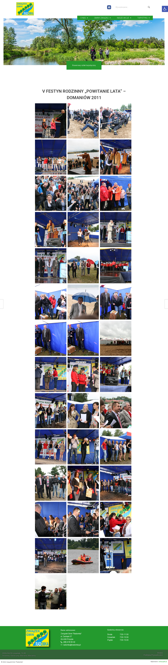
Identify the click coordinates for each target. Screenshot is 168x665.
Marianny (32, 655)
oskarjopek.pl (162, 661)
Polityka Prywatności (153, 655)
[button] (165, 9)
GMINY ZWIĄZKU (102, 18)
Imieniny (6, 655)
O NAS (84, 18)
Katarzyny (15, 655)
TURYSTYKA (143, 18)
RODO (160, 653)
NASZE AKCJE (124, 18)
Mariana (23, 655)
